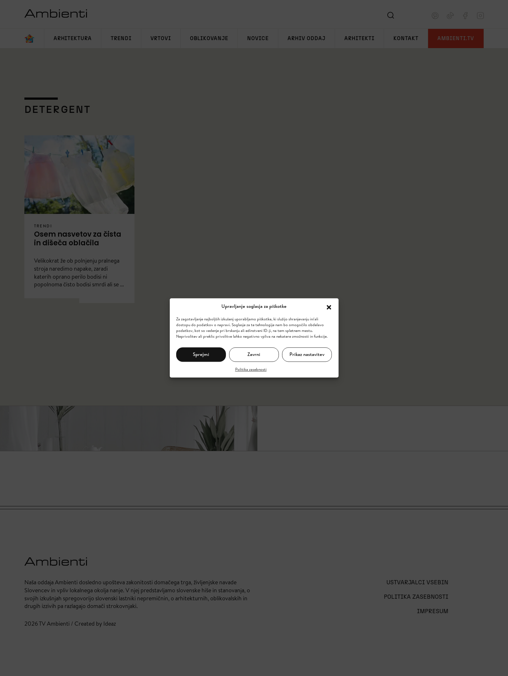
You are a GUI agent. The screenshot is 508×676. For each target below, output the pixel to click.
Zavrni (253, 354)
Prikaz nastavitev (306, 354)
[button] (329, 306)
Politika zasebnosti (251, 369)
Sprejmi (201, 354)
